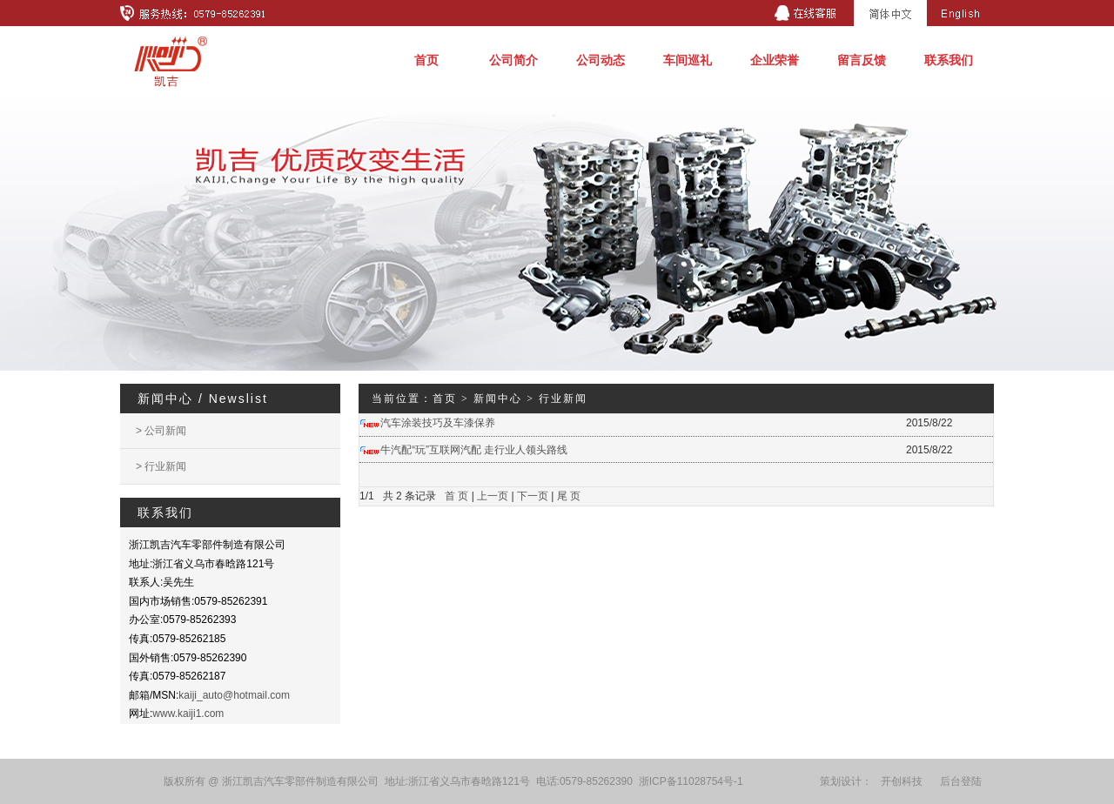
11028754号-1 (710, 781)
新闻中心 (497, 398)
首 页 (456, 496)
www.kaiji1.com (188, 713)
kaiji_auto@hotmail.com (234, 695)
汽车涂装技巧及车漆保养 (437, 423)
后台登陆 (961, 781)
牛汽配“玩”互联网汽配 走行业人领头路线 (473, 450)
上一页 (492, 496)
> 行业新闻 (161, 466)
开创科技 (902, 781)
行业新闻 (563, 398)
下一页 (532, 496)
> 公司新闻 (161, 431)
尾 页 (568, 496)
